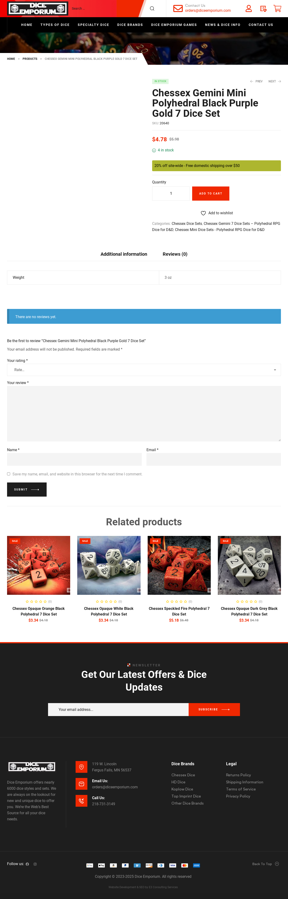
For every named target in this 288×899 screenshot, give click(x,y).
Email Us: (100, 781)
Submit (21, 489)
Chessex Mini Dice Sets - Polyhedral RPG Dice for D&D (220, 229)
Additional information (124, 254)
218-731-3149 (103, 804)
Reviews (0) (175, 254)
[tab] (123, 254)
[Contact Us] (178, 8)
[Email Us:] (81, 784)
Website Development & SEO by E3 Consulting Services (143, 887)
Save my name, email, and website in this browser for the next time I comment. (77, 474)
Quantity (159, 182)
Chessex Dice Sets (187, 223)
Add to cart (210, 193)
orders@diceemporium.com (208, 10)
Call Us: (98, 798)
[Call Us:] (81, 801)
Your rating (17, 360)
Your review (18, 383)
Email (152, 450)
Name (13, 450)
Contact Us (195, 5)
